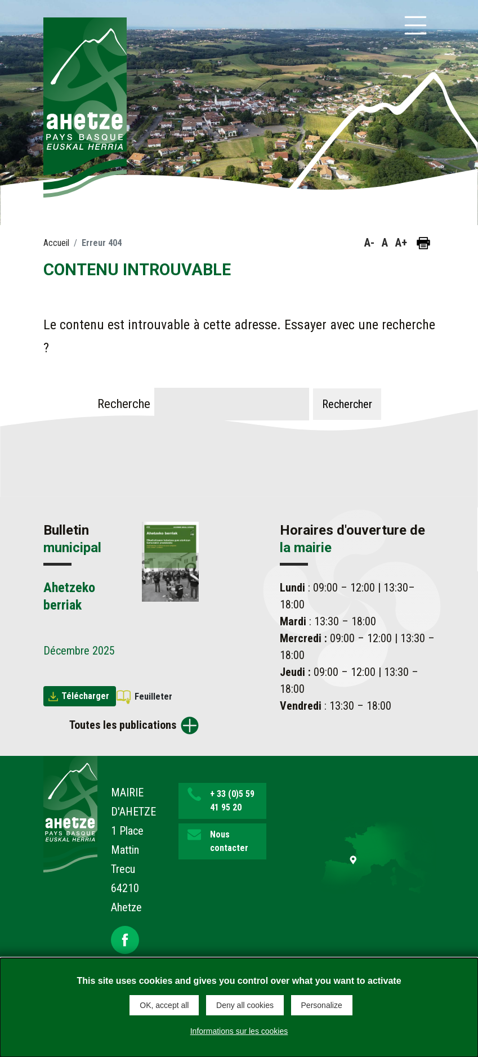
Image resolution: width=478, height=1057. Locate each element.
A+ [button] (401, 242)
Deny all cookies (245, 1005)
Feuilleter (153, 696)
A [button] (385, 242)
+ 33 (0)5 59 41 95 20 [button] (232, 801)
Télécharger (85, 696)
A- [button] (369, 242)
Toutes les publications (122, 725)
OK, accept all (164, 1005)
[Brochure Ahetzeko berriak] (170, 560)
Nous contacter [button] (229, 841)
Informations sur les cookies (239, 1031)
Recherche (123, 403)
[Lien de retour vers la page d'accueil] (70, 813)
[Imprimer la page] (423, 243)
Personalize (321, 1005)
